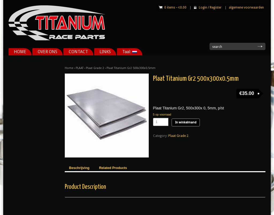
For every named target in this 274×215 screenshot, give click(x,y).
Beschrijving (79, 168)
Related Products (113, 168)
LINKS (105, 51)
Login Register (210, 7)
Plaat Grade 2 (95, 68)
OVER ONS (47, 51)
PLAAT (79, 68)
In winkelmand (185, 122)
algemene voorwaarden (246, 7)
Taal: (129, 51)
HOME (20, 51)
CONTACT (78, 51)
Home (69, 68)
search (217, 47)
